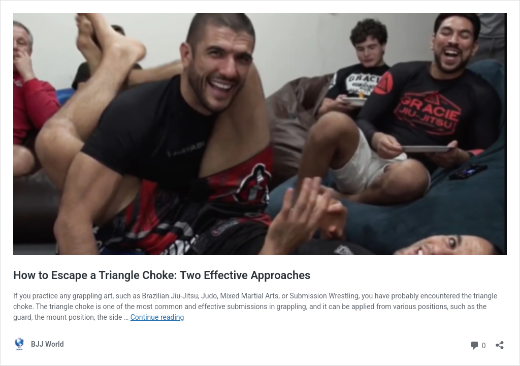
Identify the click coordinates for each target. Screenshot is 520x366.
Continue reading (157, 317)
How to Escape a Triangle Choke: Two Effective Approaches (161, 275)
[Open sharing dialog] (500, 342)
